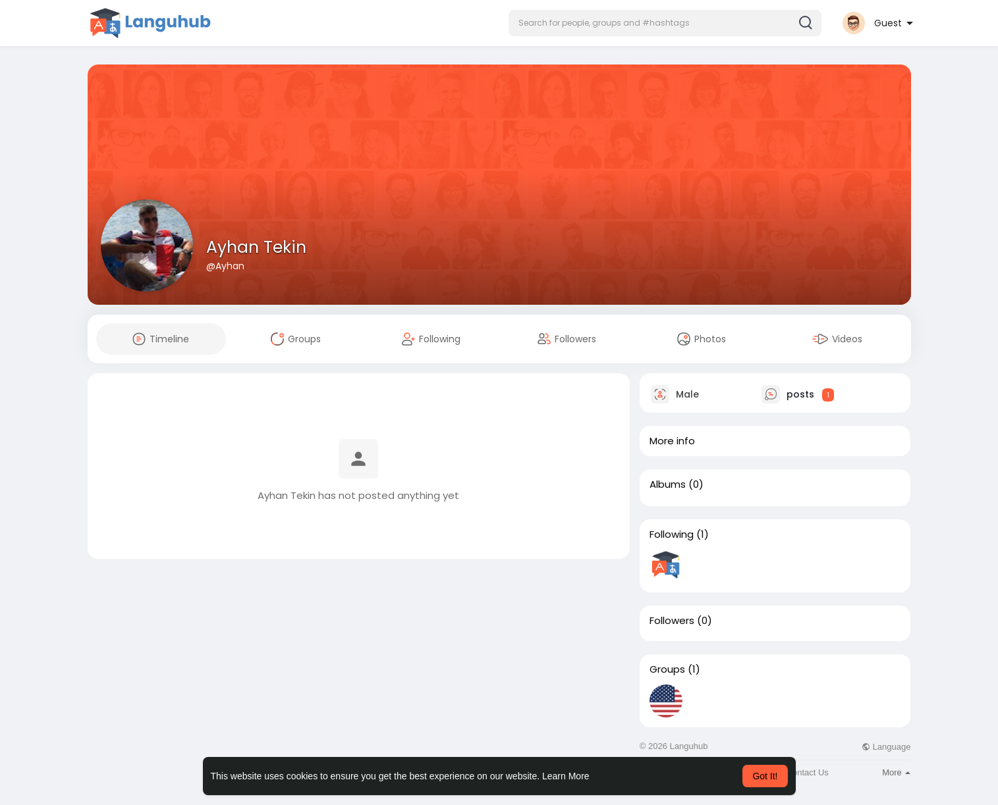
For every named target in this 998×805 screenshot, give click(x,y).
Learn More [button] (566, 776)
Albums (668, 484)
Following (672, 534)
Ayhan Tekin (256, 247)
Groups (667, 669)
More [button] (896, 772)
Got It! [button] (764, 776)
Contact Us (808, 772)
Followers (672, 620)
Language (886, 746)
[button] (665, 23)
